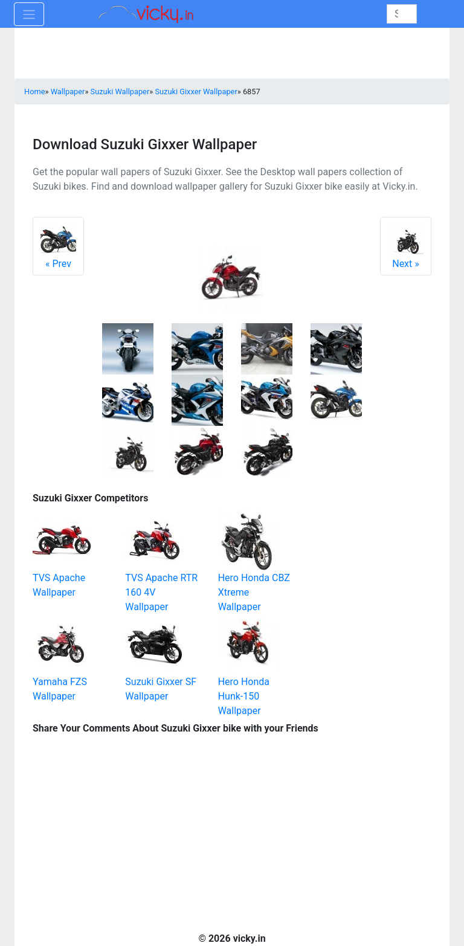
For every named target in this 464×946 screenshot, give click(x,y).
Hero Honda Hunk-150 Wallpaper (243, 696)
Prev (58, 245)
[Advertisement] (370, 549)
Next (406, 245)
